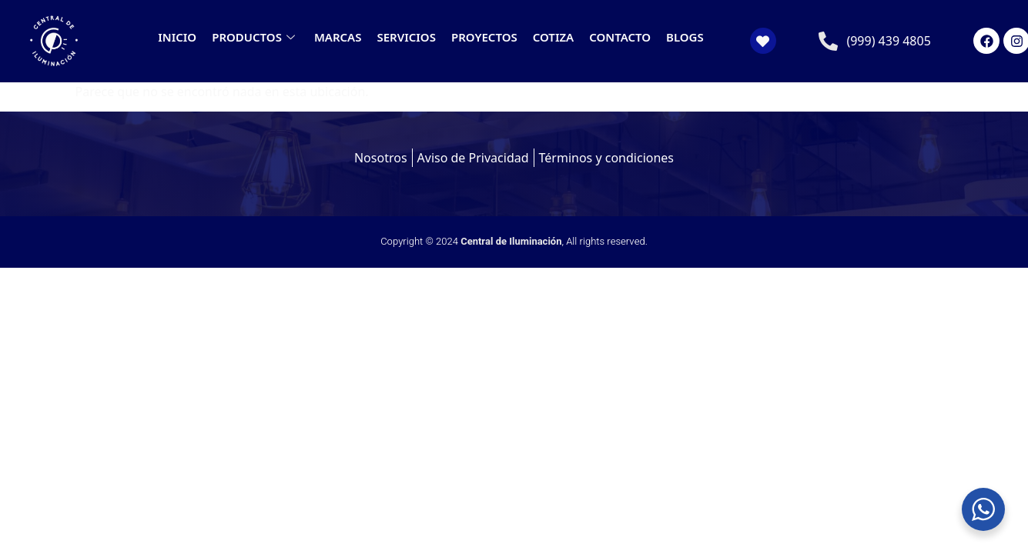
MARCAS (338, 37)
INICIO (177, 37)
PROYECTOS (484, 37)
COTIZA (553, 37)
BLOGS (685, 37)
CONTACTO (620, 37)
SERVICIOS (406, 37)
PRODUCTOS (255, 37)
